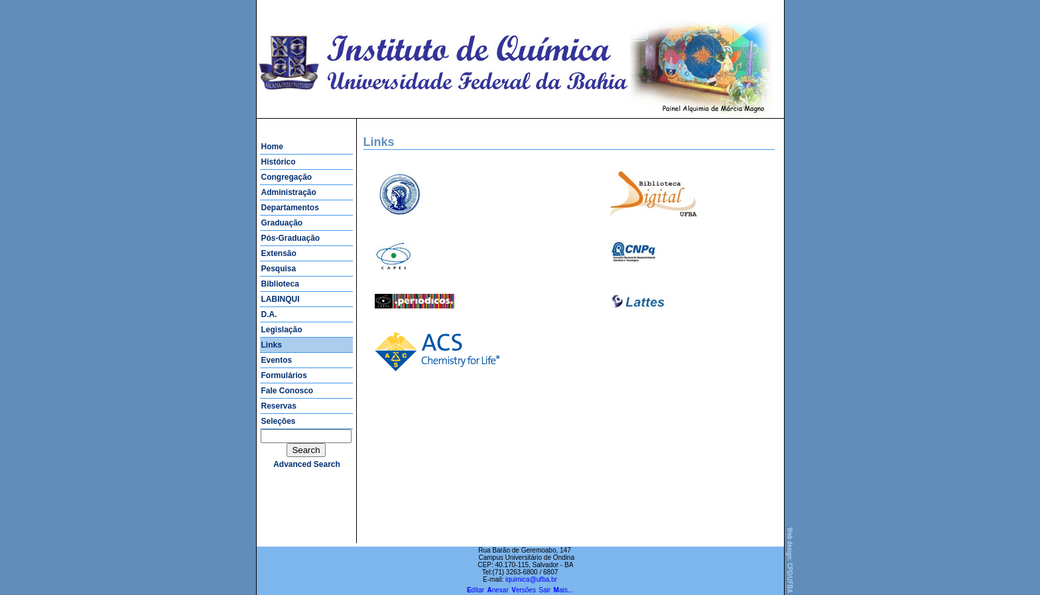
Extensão (278, 253)
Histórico (278, 161)
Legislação (281, 329)
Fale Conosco (287, 390)
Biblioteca (280, 284)
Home (272, 146)
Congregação (286, 177)
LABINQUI (280, 299)
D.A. (269, 314)
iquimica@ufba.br (531, 579)
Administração (288, 192)
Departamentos (290, 207)
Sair (545, 590)
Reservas (278, 406)
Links (271, 345)
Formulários (284, 375)
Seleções (278, 421)
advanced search (306, 464)
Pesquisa (278, 268)
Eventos (276, 360)
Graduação (282, 223)
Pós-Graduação (290, 238)
